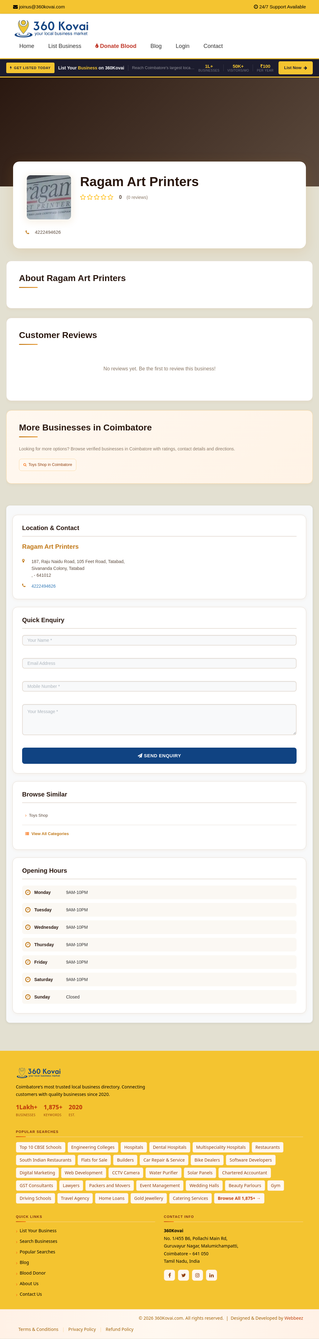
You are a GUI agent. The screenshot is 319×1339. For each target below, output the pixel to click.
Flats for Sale (94, 1160)
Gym (275, 1186)
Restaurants (267, 1147)
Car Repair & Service (164, 1160)
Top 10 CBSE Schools (41, 1147)
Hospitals (133, 1147)
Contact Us (31, 1294)
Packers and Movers (109, 1186)
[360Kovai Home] (52, 28)
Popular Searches (37, 1252)
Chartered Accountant (244, 1173)
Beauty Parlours (245, 1186)
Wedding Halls (204, 1186)
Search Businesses (38, 1241)
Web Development (83, 1173)
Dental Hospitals (170, 1147)
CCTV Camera (126, 1173)
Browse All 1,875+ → (239, 1198)
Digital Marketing (37, 1173)
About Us (29, 1284)
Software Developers (251, 1160)
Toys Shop (36, 815)
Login (182, 46)
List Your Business (38, 1231)
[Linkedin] (211, 1275)
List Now (295, 67)
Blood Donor (33, 1273)
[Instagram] (197, 1275)
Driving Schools (35, 1198)
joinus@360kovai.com (42, 6)
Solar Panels (200, 1173)
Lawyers (71, 1186)
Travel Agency (75, 1198)
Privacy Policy (82, 1329)
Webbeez (293, 1318)
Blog (156, 46)
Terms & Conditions (38, 1329)
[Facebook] (169, 1275)
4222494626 (48, 232)
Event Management (160, 1186)
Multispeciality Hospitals (221, 1147)
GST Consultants (36, 1186)
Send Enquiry (159, 756)
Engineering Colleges (93, 1147)
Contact (213, 46)
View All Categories (47, 834)
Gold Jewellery (148, 1198)
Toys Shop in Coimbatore (49, 465)
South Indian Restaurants (46, 1160)
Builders (125, 1160)
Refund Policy (119, 1329)
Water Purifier (163, 1173)
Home (26, 46)
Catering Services (190, 1198)
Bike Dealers (207, 1160)
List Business (64, 46)
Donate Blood (115, 46)
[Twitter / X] (183, 1275)
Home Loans (112, 1198)
